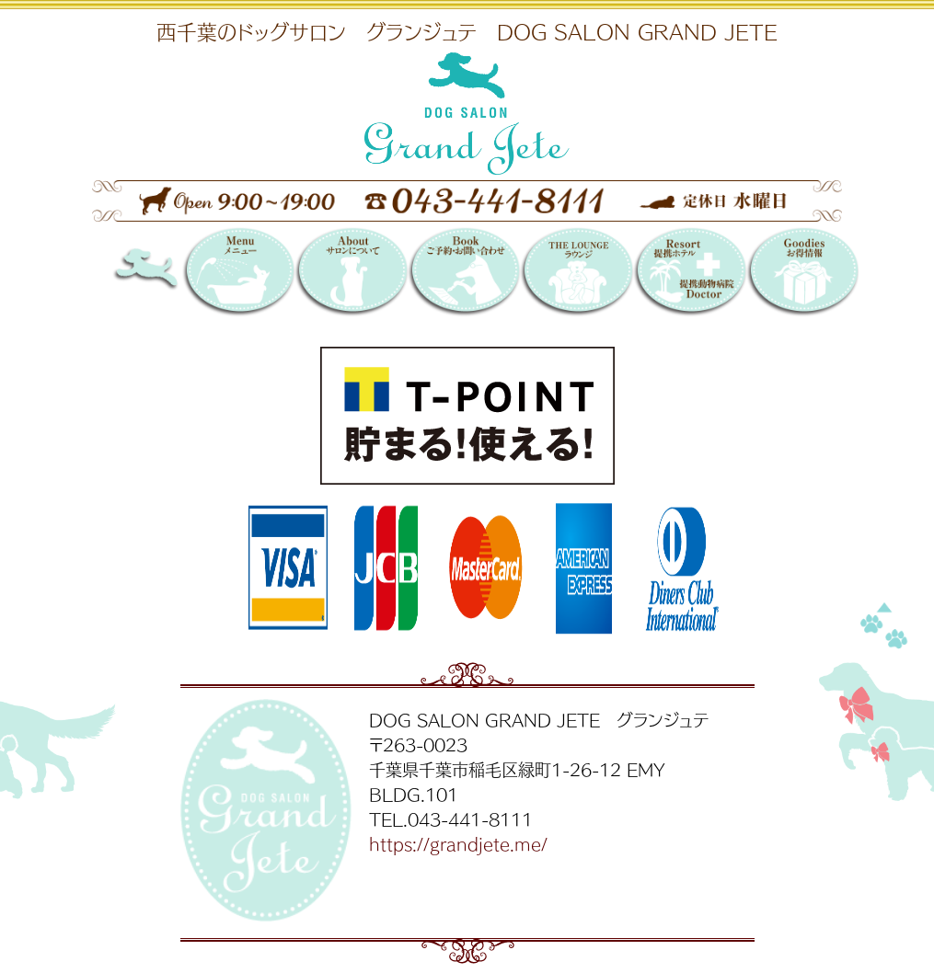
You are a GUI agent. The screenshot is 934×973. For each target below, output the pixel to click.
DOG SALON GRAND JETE (168, 273)
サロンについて (351, 273)
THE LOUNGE (576, 273)
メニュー (238, 273)
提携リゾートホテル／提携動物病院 (689, 273)
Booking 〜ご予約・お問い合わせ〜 (464, 273)
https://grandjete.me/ (458, 843)
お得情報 (802, 273)
